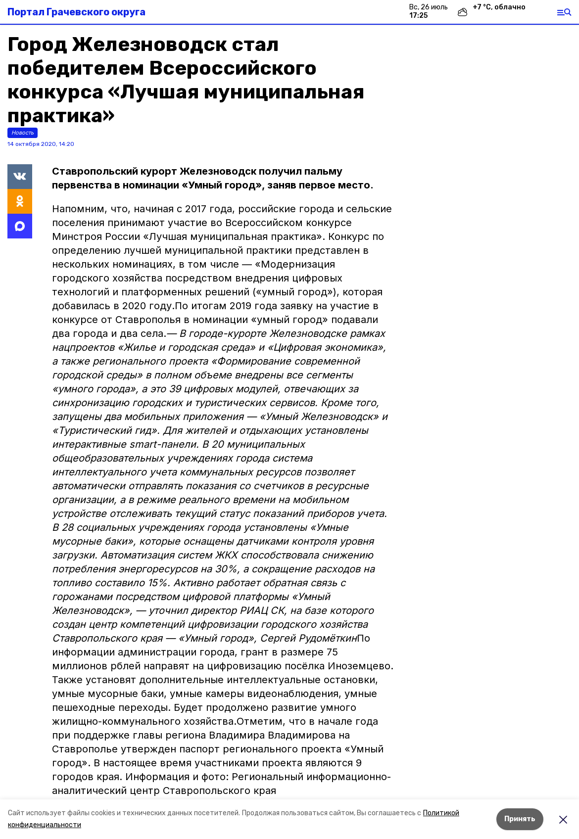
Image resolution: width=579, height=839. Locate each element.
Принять (519, 819)
